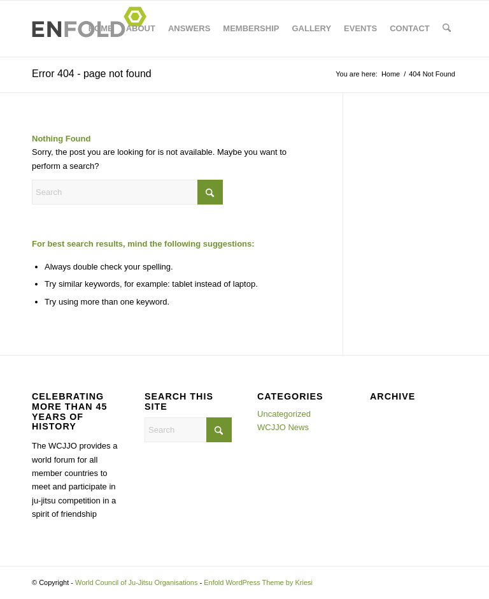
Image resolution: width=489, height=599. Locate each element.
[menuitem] (101, 29)
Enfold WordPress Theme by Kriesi (258, 582)
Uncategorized (284, 414)
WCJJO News (283, 427)
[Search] (446, 29)
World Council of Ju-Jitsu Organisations (136, 582)
